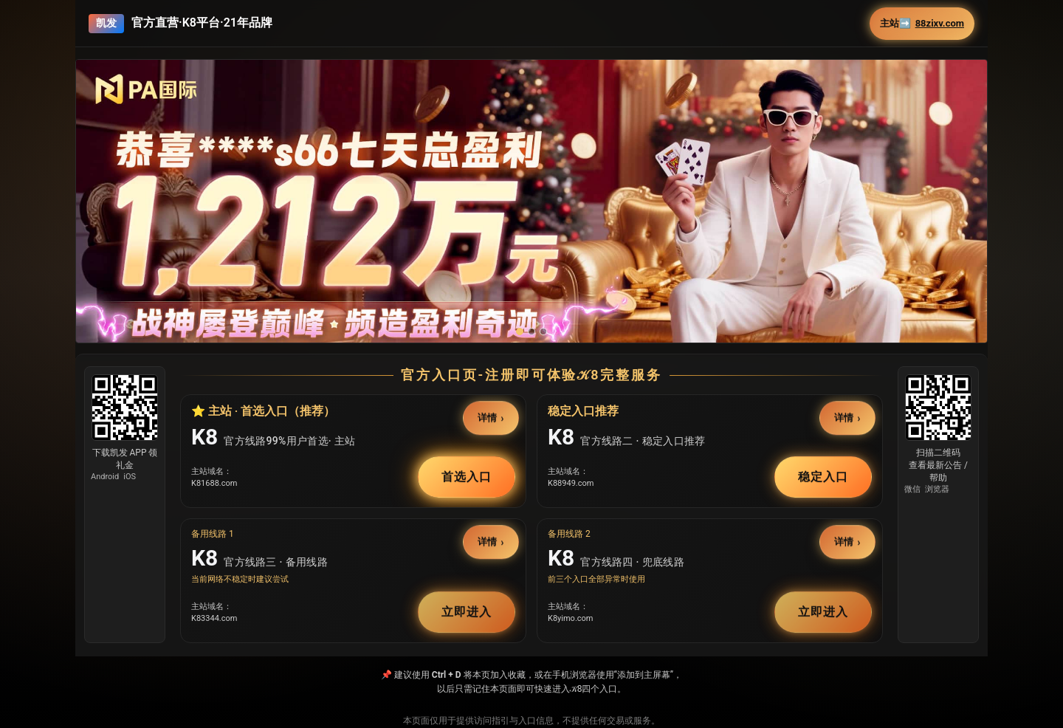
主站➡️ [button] (922, 24)
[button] (531, 232)
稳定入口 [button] (823, 477)
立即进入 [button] (466, 612)
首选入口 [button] (466, 477)
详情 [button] (488, 417)
